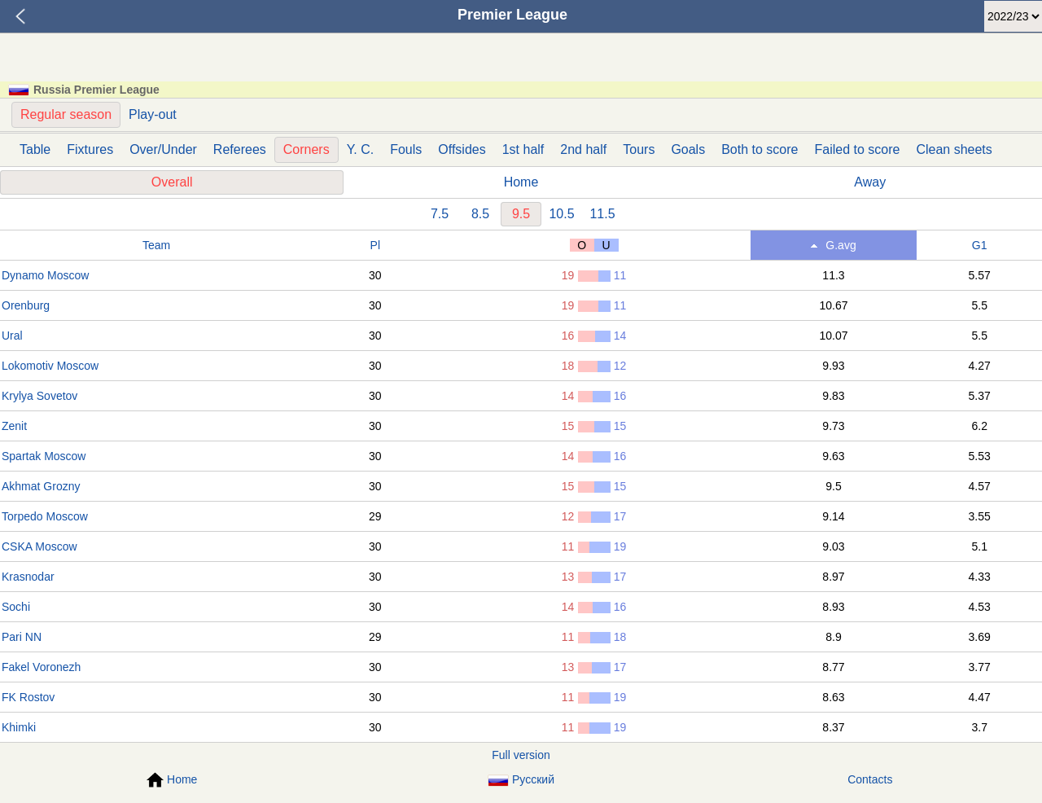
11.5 (602, 214)
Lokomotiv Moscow (50, 365)
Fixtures (90, 149)
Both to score (759, 149)
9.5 (521, 214)
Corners (306, 149)
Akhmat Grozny (41, 486)
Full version (521, 754)
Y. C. (360, 149)
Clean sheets (954, 149)
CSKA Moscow (39, 546)
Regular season (66, 114)
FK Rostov (28, 697)
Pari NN (22, 636)
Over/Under (163, 149)
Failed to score (857, 149)
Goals (688, 149)
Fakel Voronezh (41, 667)
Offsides (461, 149)
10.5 (561, 214)
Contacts (869, 779)
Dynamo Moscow (45, 275)
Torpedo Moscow (45, 516)
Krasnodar (28, 576)
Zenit (14, 425)
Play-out (153, 114)
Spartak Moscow (43, 456)
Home (521, 182)
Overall (172, 182)
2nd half (583, 149)
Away (870, 182)
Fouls (406, 149)
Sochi (16, 606)
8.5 (480, 214)
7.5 (440, 214)
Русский (521, 780)
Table (35, 149)
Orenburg (26, 305)
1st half (523, 149)
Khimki (19, 727)
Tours (639, 149)
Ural (12, 335)
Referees (239, 149)
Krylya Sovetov (39, 395)
